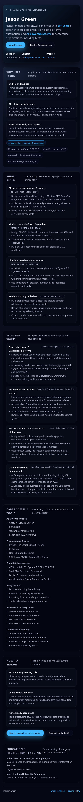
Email (53, 790)
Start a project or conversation (25, 733)
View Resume (16, 45)
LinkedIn (50, 57)
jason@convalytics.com (33, 57)
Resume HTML (73, 790)
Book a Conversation (41, 45)
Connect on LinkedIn (59, 733)
